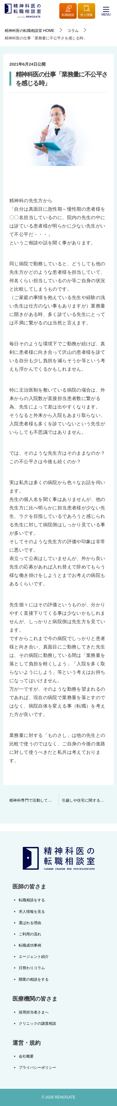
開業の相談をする (34, 979)
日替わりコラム (32, 968)
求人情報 (86, 11)
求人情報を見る (32, 911)
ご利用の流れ (30, 934)
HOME (29, 30)
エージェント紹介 (34, 956)
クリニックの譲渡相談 (37, 1023)
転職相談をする (32, 900)
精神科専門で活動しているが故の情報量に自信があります (34, 800)
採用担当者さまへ (34, 1012)
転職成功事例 (30, 945)
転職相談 (68, 11)
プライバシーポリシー (37, 1067)
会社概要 (26, 1056)
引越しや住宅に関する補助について (88, 800)
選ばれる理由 (30, 923)
